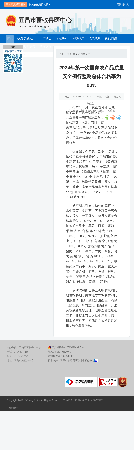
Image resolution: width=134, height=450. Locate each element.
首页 (10, 39)
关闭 (13, 47)
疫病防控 (109, 39)
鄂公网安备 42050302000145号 (66, 387)
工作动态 (45, 39)
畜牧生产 (61, 39)
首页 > (75, 53)
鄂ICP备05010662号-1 (59, 391)
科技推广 (77, 39)
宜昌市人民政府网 (15, 4)
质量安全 (84, 53)
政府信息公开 (26, 39)
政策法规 (93, 39)
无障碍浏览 (123, 4)
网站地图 (13, 446)
